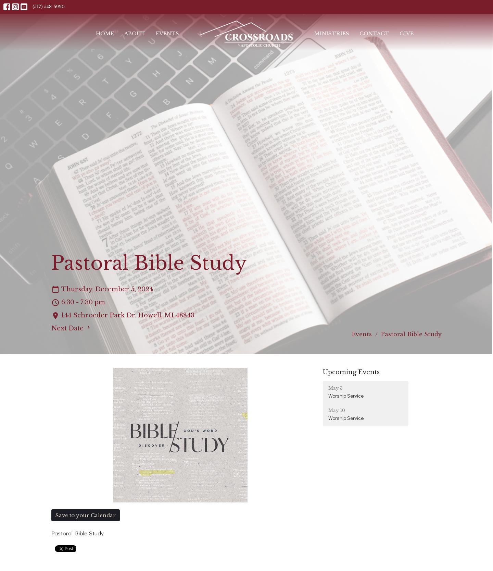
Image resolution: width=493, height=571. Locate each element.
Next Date (71, 328)
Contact (374, 33)
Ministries (331, 33)
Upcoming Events (351, 372)
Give (407, 33)
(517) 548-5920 (49, 7)
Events (167, 33)
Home (105, 33)
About (135, 33)
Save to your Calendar (85, 515)
